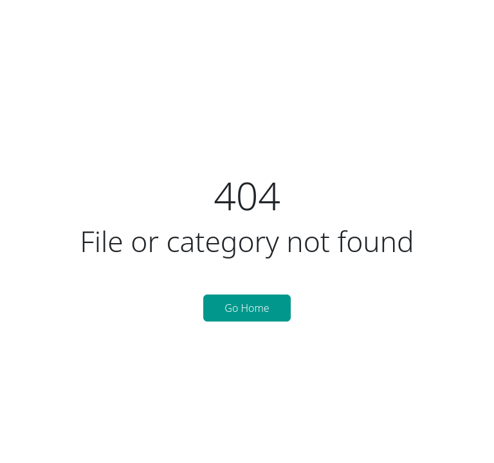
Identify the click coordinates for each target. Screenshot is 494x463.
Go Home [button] (246, 308)
